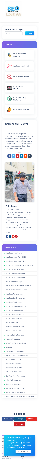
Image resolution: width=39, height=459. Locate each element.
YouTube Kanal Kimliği (14, 282)
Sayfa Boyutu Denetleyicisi (15, 351)
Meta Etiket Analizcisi (13, 364)
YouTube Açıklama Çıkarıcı (15, 294)
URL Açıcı (9, 347)
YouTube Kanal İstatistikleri (15, 273)
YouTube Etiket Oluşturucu (15, 314)
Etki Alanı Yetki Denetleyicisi (15, 376)
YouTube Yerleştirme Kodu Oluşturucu (19, 286)
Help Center (5, 456)
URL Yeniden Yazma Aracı (15, 327)
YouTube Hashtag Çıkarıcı (15, 310)
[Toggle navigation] (32, 11)
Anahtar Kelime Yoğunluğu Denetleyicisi (20, 396)
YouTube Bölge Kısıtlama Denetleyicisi (19, 265)
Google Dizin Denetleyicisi (15, 388)
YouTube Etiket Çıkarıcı (14, 318)
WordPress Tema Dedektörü (16, 343)
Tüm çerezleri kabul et (23, 451)
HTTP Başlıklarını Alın (13, 359)
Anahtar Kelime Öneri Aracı (15, 335)
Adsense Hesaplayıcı (13, 339)
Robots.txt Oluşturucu (13, 384)
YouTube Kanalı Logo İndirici (16, 261)
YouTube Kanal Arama (14, 253)
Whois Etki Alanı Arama (14, 372)
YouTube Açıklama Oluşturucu (16, 290)
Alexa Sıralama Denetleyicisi (15, 392)
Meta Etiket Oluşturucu (14, 368)
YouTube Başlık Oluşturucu (15, 298)
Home (22, 456)
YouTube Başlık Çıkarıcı (14, 302)
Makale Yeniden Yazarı (14, 331)
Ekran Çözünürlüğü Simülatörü (17, 355)
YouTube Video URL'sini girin (14, 30)
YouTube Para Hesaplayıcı (15, 269)
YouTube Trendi (12, 323)
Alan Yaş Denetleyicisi (13, 380)
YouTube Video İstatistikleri (15, 277)
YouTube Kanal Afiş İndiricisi (16, 257)
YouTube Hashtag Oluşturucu (16, 306)
